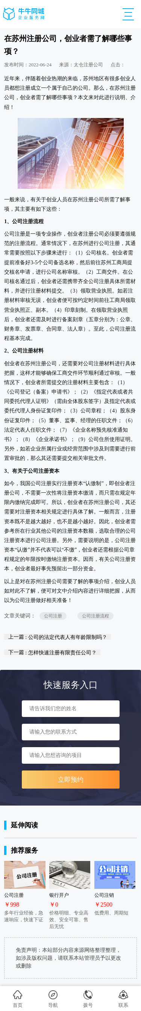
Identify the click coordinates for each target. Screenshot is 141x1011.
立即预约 (70, 779)
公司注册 (53, 616)
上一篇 (57, 637)
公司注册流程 (95, 616)
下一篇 (52, 652)
